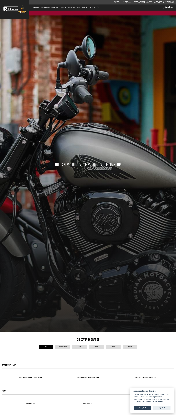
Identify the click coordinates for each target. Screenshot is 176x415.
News (78, 7)
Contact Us (92, 7)
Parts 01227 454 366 (143, 2)
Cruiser (96, 347)
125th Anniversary (63, 347)
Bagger (113, 347)
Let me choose (157, 402)
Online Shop (55, 7)
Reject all (162, 408)
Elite (80, 347)
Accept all (142, 408)
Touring (130, 347)
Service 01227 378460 (164, 2)
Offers (63, 7)
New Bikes (36, 7)
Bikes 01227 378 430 (122, 2)
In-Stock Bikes (45, 7)
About (84, 7)
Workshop (71, 7)
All (46, 347)
